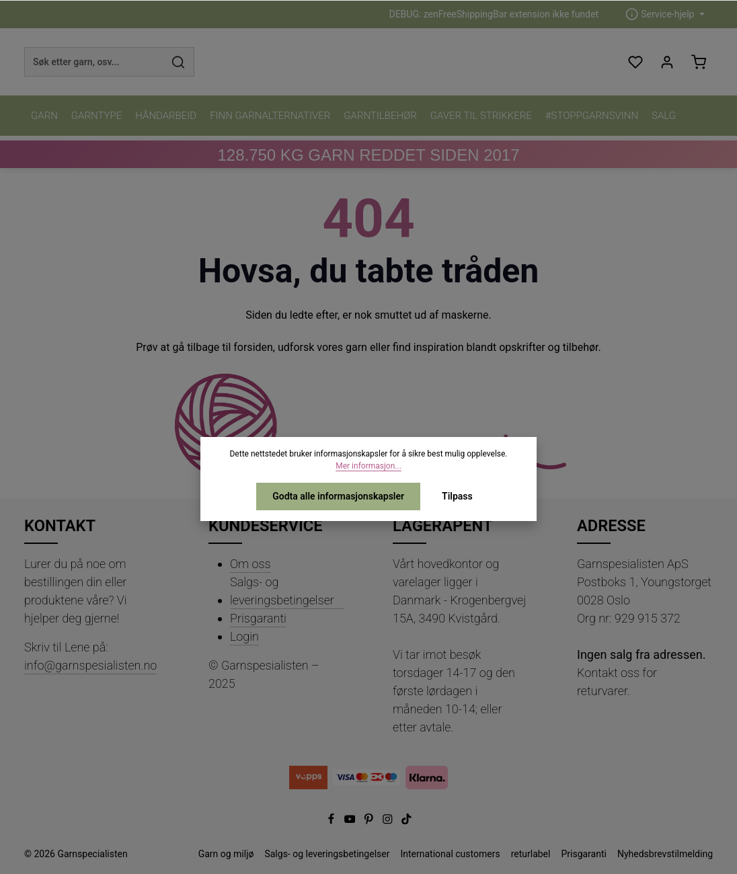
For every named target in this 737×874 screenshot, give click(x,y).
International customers (450, 853)
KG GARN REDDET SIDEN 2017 (368, 155)
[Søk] (178, 62)
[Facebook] (332, 821)
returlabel (531, 853)
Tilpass (457, 496)
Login (244, 636)
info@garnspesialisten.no (90, 665)
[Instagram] (388, 821)
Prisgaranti (258, 618)
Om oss (250, 564)
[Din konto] (666, 62)
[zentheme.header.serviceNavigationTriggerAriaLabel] (665, 14)
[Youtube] (351, 821)
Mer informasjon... (368, 466)
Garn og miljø (226, 853)
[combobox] (93, 62)
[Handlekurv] (698, 62)
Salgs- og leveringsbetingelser (282, 591)
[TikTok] (406, 821)
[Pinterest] (370, 821)
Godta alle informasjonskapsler (338, 496)
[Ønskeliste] (635, 62)
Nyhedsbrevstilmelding (665, 853)
